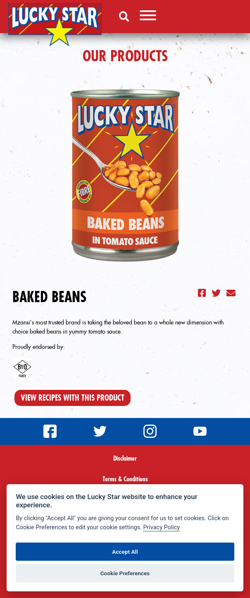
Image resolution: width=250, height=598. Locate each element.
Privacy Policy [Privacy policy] (161, 527)
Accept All (125, 551)
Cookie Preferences (125, 573)
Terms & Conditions (125, 479)
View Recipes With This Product (72, 398)
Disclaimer (125, 458)
